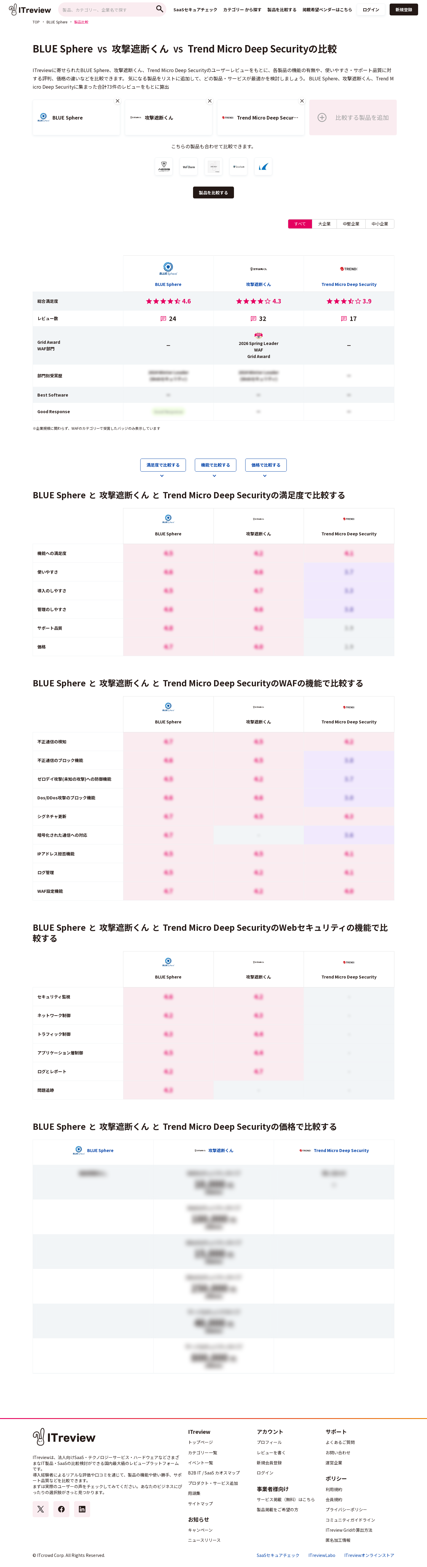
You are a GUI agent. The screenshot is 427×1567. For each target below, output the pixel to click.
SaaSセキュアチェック (278, 1555)
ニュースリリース (204, 1540)
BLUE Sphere (57, 21)
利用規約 (334, 1489)
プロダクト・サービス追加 (213, 1483)
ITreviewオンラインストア (369, 1555)
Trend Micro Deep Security (248, 48)
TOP (36, 21)
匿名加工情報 (338, 1540)
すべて (300, 224)
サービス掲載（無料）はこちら (286, 1499)
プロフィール (269, 1442)
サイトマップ (200, 1503)
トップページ (200, 1442)
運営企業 (334, 1463)
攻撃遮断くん (140, 48)
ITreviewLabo (321, 1555)
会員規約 (334, 1499)
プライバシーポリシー (346, 1509)
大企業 (324, 224)
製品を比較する (213, 192)
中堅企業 (351, 224)
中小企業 (380, 224)
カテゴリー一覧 (202, 1452)
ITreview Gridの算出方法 (349, 1530)
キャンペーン (200, 1530)
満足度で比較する (163, 465)
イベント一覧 (200, 1463)
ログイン (371, 9)
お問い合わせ (338, 1452)
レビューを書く (271, 1452)
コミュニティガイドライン (350, 1520)
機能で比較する (215, 465)
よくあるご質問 (340, 1442)
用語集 (194, 1493)
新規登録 (404, 9)
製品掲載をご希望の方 (277, 1509)
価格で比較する (266, 465)
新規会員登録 (269, 1463)
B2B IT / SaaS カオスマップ (214, 1473)
